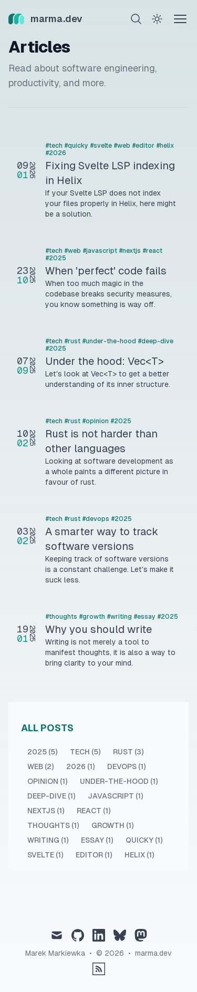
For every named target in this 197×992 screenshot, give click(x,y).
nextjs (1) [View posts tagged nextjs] (45, 810)
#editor (143, 145)
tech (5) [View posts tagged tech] (85, 752)
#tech (54, 145)
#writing (119, 616)
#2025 (56, 258)
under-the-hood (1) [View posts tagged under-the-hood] (119, 781)
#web (122, 145)
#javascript (100, 251)
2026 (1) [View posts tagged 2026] (80, 766)
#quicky (76, 145)
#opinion (95, 421)
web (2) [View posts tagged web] (40, 766)
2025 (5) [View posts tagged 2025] (42, 752)
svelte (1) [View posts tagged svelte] (45, 855)
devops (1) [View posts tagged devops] (126, 766)
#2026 (56, 153)
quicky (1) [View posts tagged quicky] (144, 840)
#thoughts (61, 616)
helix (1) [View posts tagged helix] (139, 855)
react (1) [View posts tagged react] (93, 810)
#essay (144, 616)
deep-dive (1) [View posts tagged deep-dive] (51, 796)
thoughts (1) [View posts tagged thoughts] (53, 825)
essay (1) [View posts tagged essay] (97, 840)
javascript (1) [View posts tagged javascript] (115, 796)
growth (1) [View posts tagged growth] (112, 825)
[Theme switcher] (157, 19)
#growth (92, 616)
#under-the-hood (109, 341)
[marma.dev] (45, 19)
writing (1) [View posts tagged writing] (47, 840)
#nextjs (130, 251)
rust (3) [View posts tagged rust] (128, 752)
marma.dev (153, 953)
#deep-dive (155, 341)
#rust (72, 341)
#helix (165, 145)
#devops (95, 519)
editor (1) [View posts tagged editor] (94, 855)
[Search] (136, 19)
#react (152, 251)
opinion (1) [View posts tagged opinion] (47, 781)
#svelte (101, 145)
